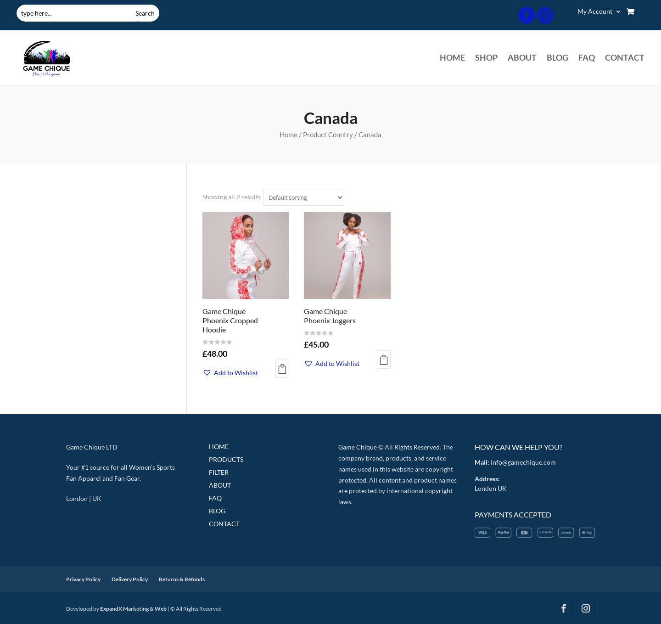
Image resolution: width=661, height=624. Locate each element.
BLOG (557, 58)
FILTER (219, 472)
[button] (230, 372)
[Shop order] (303, 198)
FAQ (586, 58)
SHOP (486, 58)
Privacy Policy (83, 579)
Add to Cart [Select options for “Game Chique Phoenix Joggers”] (384, 359)
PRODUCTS (226, 459)
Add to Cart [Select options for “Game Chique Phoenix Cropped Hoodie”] (282, 369)
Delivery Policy (130, 579)
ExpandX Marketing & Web (133, 608)
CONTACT (624, 58)
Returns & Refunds (182, 579)
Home (288, 134)
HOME (452, 58)
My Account (594, 11)
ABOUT (522, 58)
